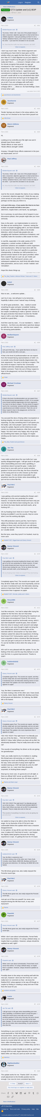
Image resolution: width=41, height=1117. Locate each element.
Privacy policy (26, 1109)
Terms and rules (15, 1109)
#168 (38, 455)
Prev (12, 1083)
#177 (38, 921)
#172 (38, 669)
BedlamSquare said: (9, 29)
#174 (38, 796)
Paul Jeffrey (6, 12)
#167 (38, 391)
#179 (38, 1004)
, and (17, 540)
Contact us (5, 1109)
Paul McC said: (7, 558)
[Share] (34, 25)
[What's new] (34, 2)
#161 (38, 25)
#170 (38, 554)
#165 (38, 290)
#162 (38, 108)
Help (33, 1109)
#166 (38, 342)
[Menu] (3, 2)
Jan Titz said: (7, 1008)
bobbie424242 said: (9, 854)
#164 (38, 166)
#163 (38, 132)
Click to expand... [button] (20, 47)
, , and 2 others (16, 594)
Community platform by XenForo (18, 1115)
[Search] (38, 2)
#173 (38, 717)
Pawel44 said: (7, 960)
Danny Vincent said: (9, 673)
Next (28, 1083)
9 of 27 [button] (20, 1083)
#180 (38, 1071)
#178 (38, 956)
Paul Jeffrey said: (8, 346)
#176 (38, 886)
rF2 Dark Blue (7, 1106)
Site (37, 1109)
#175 (38, 850)
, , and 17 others (20, 276)
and (12, 95)
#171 (38, 608)
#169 (38, 492)
